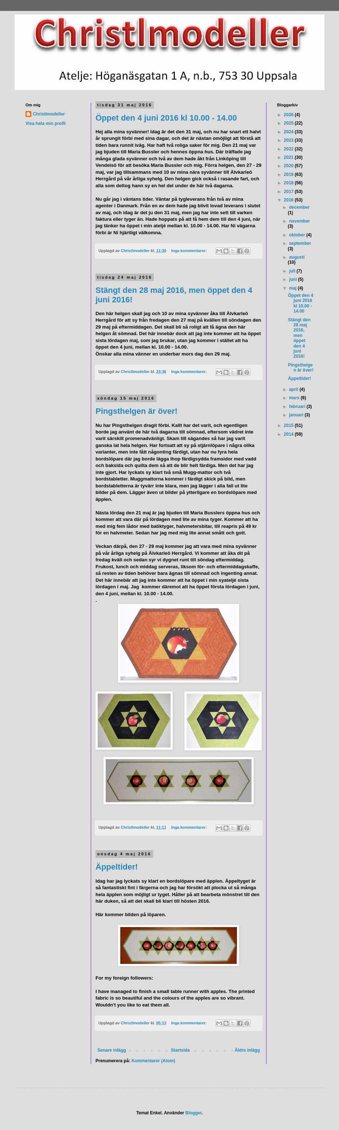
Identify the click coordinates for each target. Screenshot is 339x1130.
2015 (289, 425)
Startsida (180, 1050)
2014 (289, 434)
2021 (289, 157)
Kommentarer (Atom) (153, 1060)
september (300, 243)
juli (293, 271)
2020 (289, 165)
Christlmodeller (49, 114)
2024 (289, 131)
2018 (289, 182)
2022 (289, 149)
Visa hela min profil (46, 123)
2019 (289, 174)
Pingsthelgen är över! (137, 411)
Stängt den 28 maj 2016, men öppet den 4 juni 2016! (299, 338)
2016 (289, 200)
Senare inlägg (111, 1050)
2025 (289, 123)
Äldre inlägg (247, 1050)
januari (297, 414)
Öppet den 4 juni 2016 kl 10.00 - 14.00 (166, 117)
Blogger (193, 1112)
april (294, 389)
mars (295, 397)
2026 (289, 114)
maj (293, 288)
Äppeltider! (117, 866)
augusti (297, 257)
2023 (289, 140)
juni (293, 279)
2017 (289, 191)
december (299, 207)
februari (298, 406)
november (299, 221)
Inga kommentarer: (189, 250)
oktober (297, 235)
